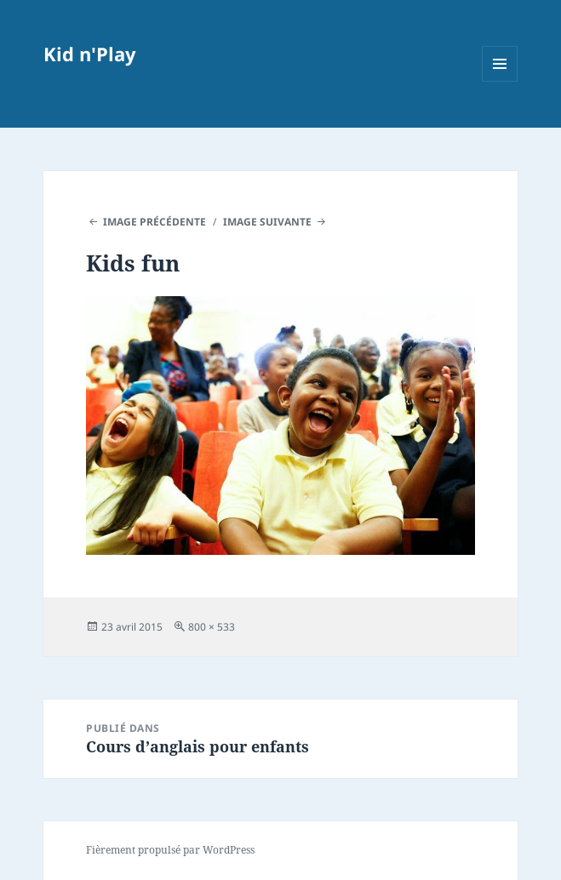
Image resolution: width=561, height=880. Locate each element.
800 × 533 (211, 627)
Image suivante (267, 221)
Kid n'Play (89, 53)
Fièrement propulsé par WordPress (170, 850)
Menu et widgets (500, 81)
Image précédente (154, 221)
